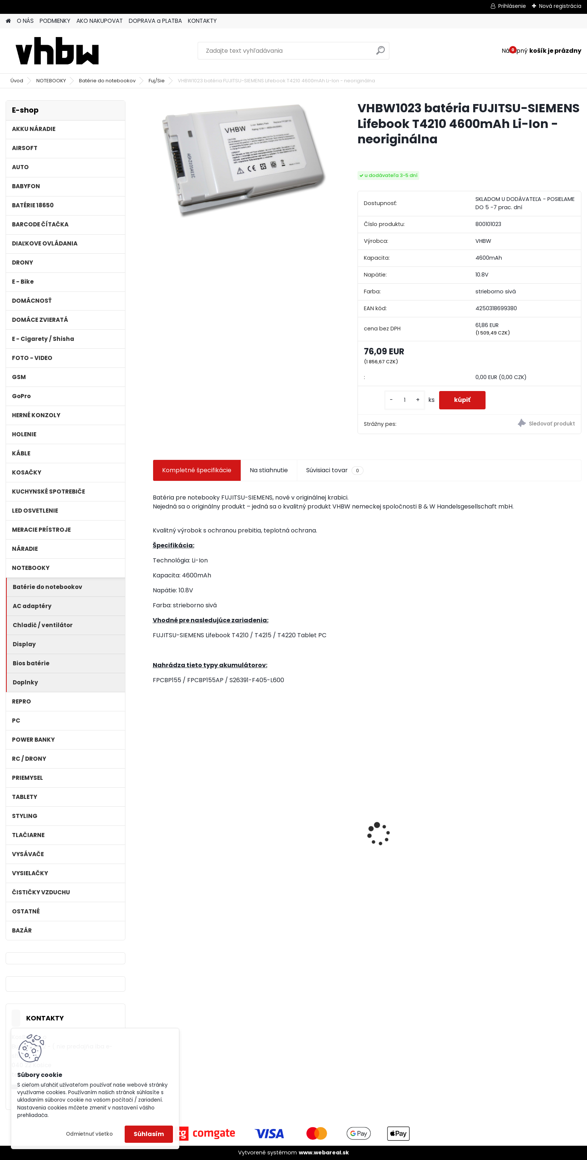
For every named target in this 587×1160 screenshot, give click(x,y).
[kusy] (405, 400)
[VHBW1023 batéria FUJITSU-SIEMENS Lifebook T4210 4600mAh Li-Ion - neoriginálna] (243, 160)
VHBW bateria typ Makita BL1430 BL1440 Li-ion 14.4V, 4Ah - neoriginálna (528, 839)
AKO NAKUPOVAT (99, 21)
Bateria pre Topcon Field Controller (302, 820)
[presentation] (156, 821)
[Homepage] (8, 21)
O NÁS (25, 21)
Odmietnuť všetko (89, 1134)
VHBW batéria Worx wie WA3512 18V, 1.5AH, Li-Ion (420, 836)
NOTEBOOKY (51, 80)
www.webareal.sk (324, 1152)
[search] (380, 53)
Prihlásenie (512, 6)
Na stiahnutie (269, 470)
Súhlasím (149, 1134)
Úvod (16, 80)
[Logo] (57, 51)
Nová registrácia (560, 6)
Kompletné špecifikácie (196, 470)
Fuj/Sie (157, 80)
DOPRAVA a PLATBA (155, 21)
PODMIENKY (55, 21)
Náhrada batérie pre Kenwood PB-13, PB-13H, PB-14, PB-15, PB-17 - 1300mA (204, 838)
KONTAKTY (202, 21)
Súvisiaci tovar (335, 470)
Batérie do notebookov (107, 80)
